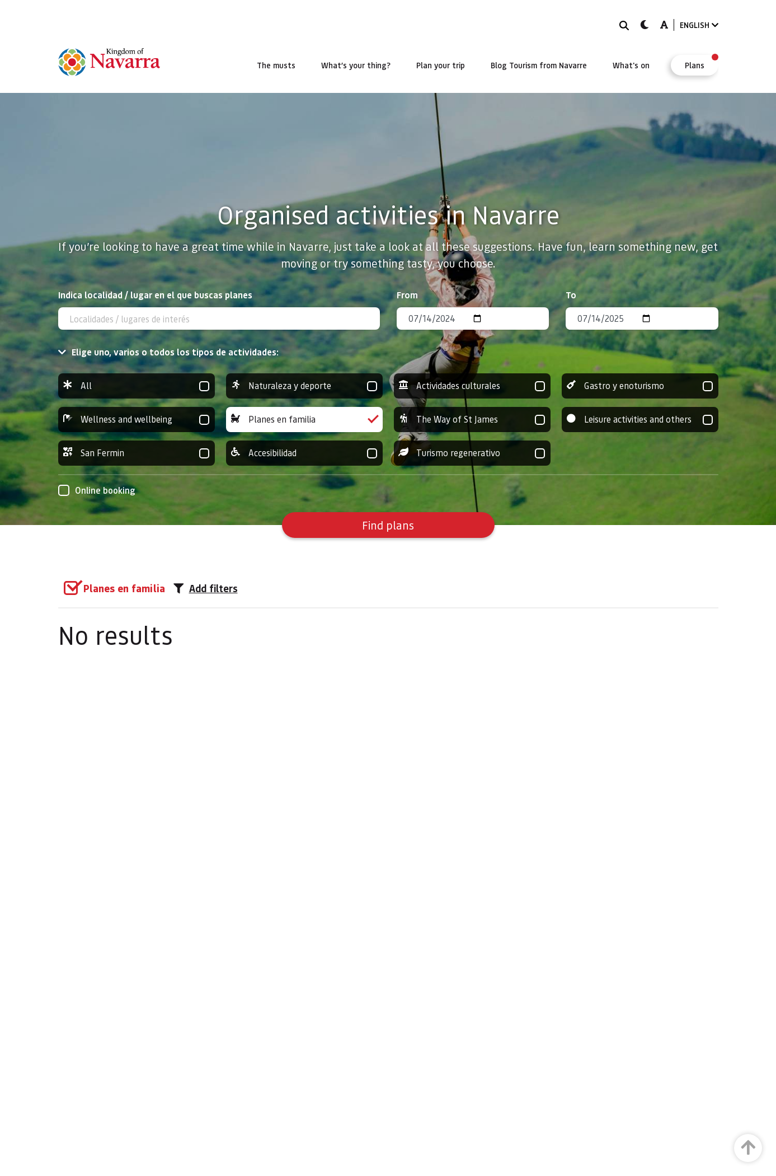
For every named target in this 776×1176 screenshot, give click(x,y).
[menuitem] (276, 65)
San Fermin (136, 453)
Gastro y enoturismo (640, 386)
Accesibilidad (304, 453)
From (407, 295)
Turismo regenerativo (472, 453)
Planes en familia (304, 419)
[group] (136, 386)
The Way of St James (472, 419)
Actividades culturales (472, 386)
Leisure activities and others (640, 419)
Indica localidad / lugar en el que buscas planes (155, 295)
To (571, 295)
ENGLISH (699, 25)
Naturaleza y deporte (304, 386)
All (136, 386)
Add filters (205, 588)
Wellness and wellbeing (136, 419)
